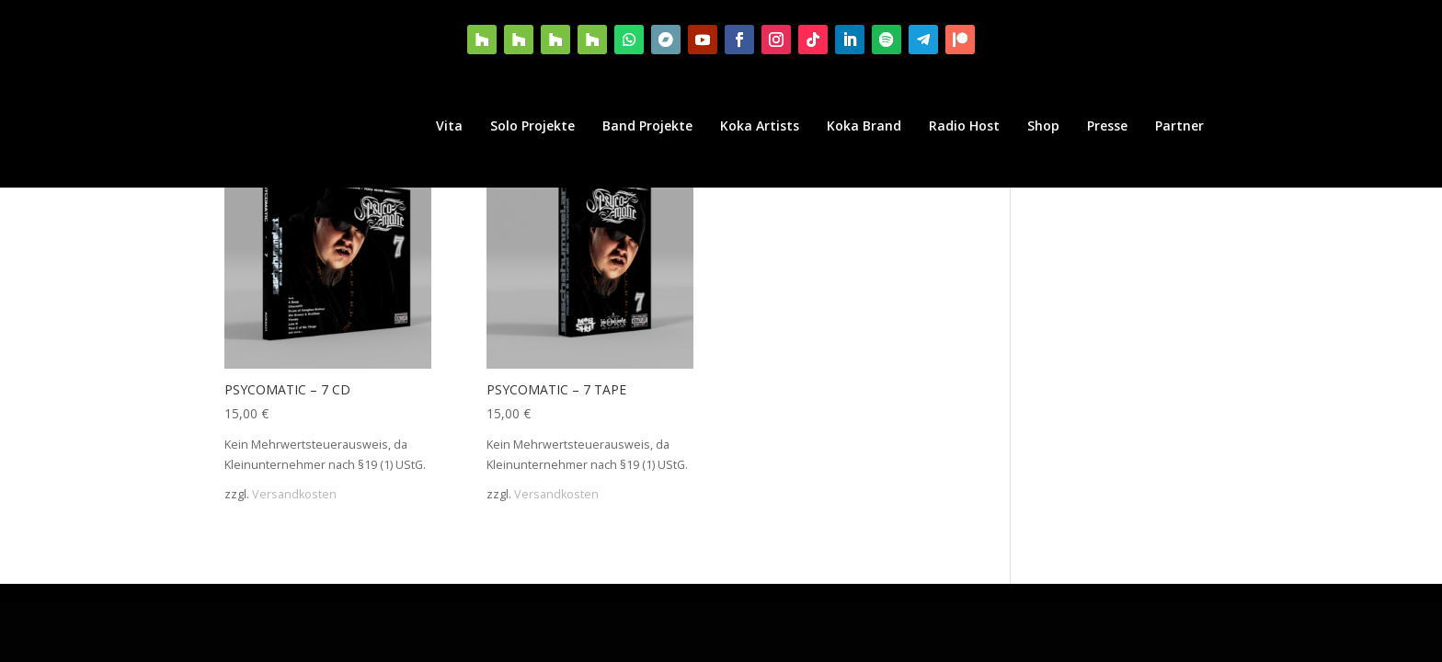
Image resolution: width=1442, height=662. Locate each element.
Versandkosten (294, 494)
